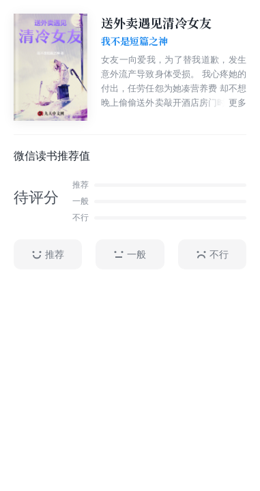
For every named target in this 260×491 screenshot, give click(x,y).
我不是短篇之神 (134, 41)
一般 (129, 255)
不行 (212, 255)
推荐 (47, 255)
